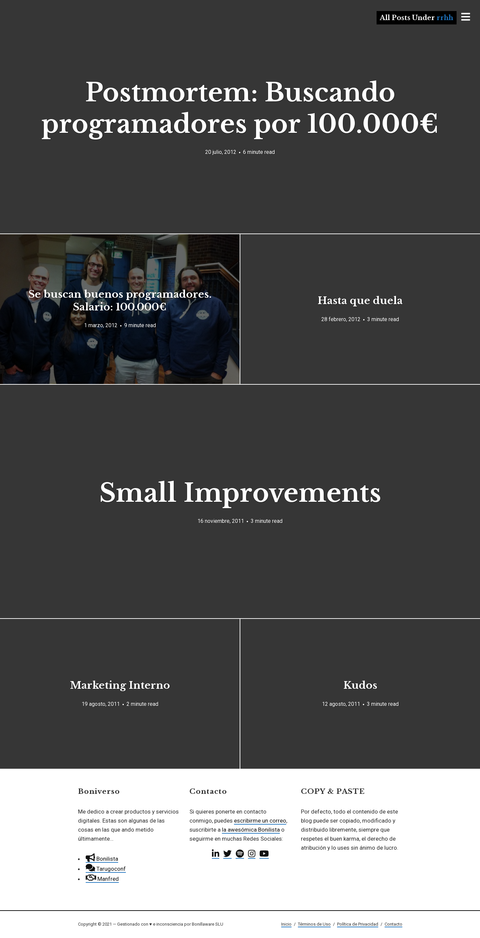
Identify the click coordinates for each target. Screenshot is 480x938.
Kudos (360, 685)
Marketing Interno (120, 685)
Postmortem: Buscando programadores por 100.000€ (240, 108)
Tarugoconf (106, 868)
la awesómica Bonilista (251, 829)
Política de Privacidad (357, 924)
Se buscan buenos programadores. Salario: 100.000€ (120, 300)
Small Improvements (240, 492)
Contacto (393, 924)
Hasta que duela (360, 300)
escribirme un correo (260, 820)
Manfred (102, 878)
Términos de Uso (314, 924)
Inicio (286, 924)
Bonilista (102, 858)
